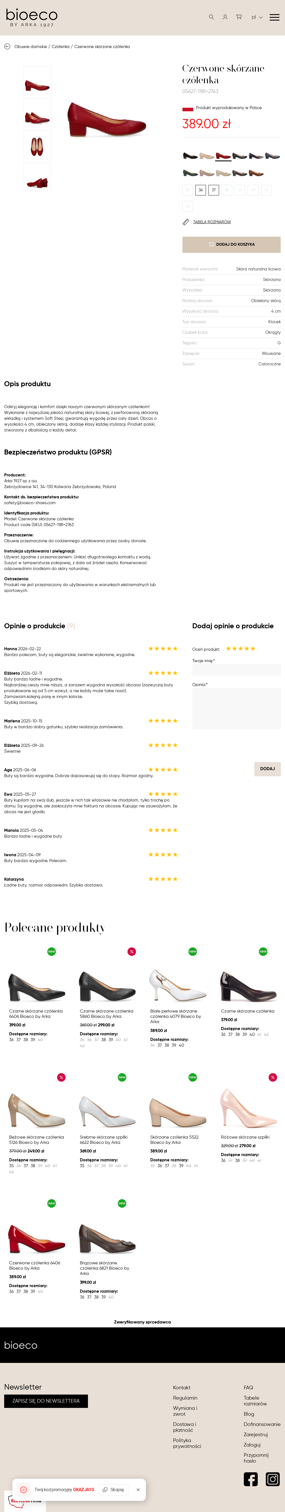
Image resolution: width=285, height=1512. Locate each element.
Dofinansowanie (262, 1424)
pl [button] (257, 17)
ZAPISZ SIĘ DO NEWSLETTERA (46, 1401)
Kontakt (182, 1387)
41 (266, 190)
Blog (249, 1414)
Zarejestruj (256, 1434)
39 (240, 190)
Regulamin (185, 1398)
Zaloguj (252, 1445)
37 (214, 190)
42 (187, 206)
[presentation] (238, 746)
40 (253, 190)
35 (187, 190)
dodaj (267, 769)
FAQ (248, 1387)
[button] (225, 17)
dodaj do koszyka (231, 244)
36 (201, 190)
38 (227, 190)
